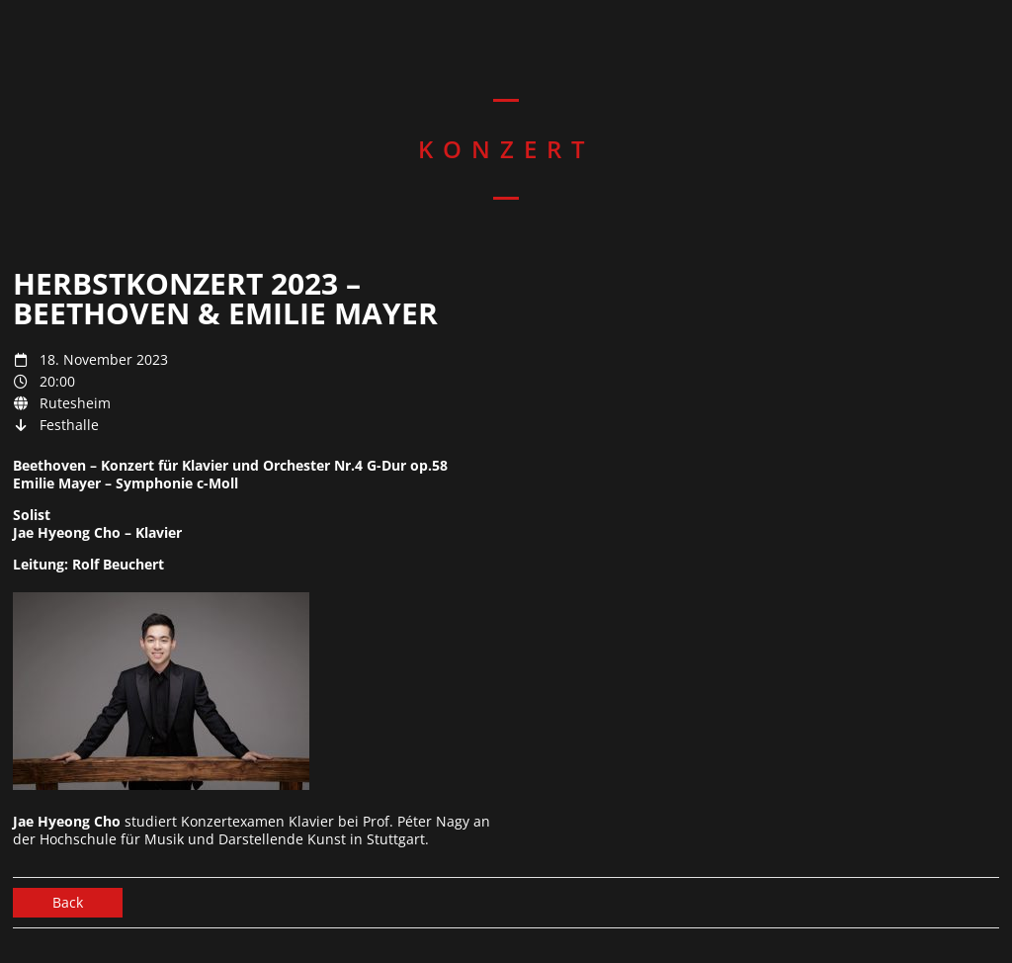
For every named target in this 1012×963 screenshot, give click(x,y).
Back (67, 902)
